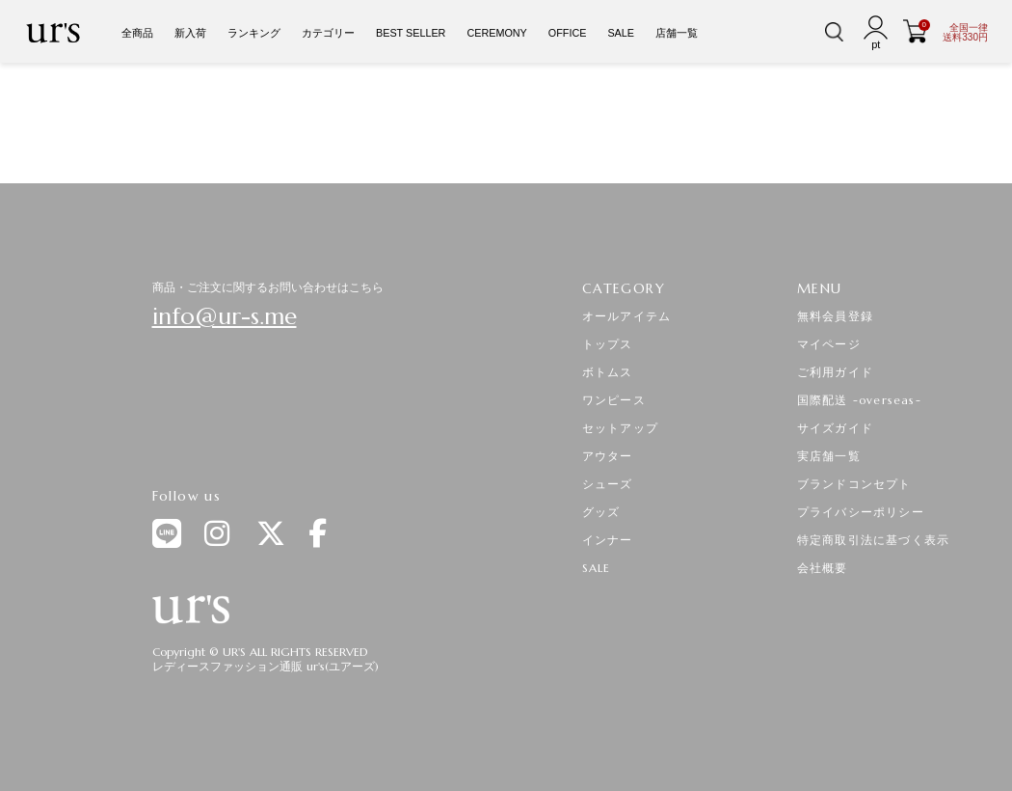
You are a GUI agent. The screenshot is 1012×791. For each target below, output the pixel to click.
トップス (607, 344)
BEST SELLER (410, 33)
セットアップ (620, 428)
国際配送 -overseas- (859, 400)
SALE (620, 33)
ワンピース (614, 400)
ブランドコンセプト (854, 484)
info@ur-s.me (224, 316)
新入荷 (190, 33)
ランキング (253, 33)
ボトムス (607, 372)
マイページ (829, 344)
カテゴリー (328, 33)
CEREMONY (496, 33)
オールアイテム (626, 316)
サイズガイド (835, 428)
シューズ (607, 484)
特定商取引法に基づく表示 (873, 539)
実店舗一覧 (829, 456)
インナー (607, 539)
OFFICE (567, 33)
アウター (607, 456)
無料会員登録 (835, 316)
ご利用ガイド (835, 372)
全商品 (137, 33)
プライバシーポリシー (860, 512)
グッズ (601, 512)
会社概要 (822, 567)
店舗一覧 (676, 33)
